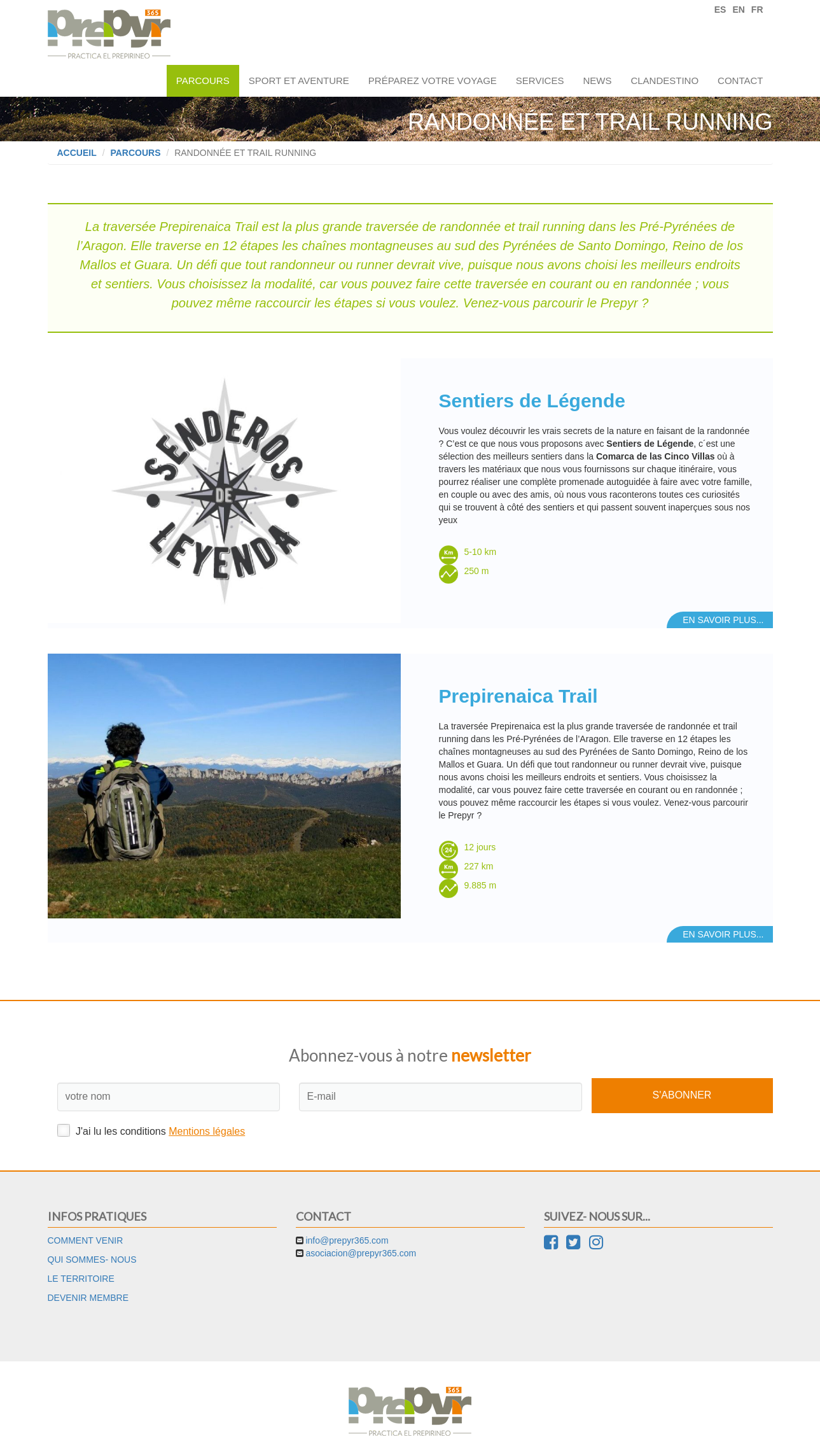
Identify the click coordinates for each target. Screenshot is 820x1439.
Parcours (203, 80)
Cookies (447, 1420)
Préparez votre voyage (432, 80)
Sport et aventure (299, 80)
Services (540, 80)
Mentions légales (207, 1102)
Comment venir (85, 1212)
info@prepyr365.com (346, 1212)
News (597, 80)
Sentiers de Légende (532, 400)
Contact (740, 80)
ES (720, 9)
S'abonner (682, 1065)
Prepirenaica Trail (518, 690)
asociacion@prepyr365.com (360, 1224)
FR (757, 9)
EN (738, 9)
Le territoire (81, 1250)
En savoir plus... (723, 615)
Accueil (77, 153)
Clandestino (664, 80)
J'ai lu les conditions (151, 1101)
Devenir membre (88, 1269)
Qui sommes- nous (92, 1231)
